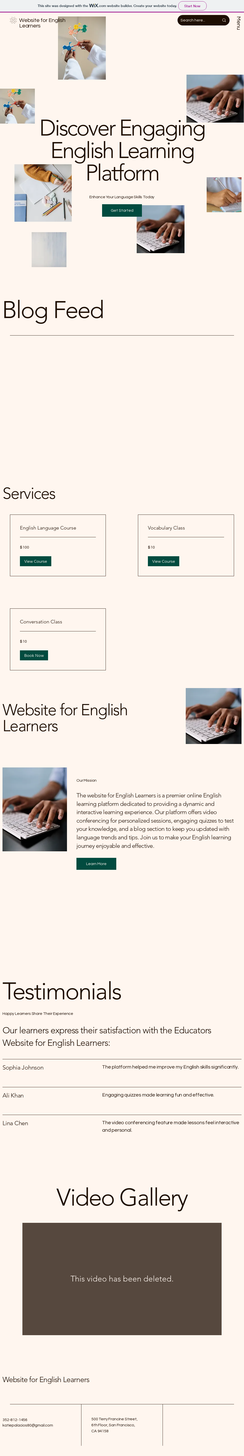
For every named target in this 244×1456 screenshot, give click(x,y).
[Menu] (238, 24)
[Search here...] (196, 20)
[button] (122, 210)
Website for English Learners (45, 1379)
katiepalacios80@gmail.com (27, 1425)
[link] (58, 528)
